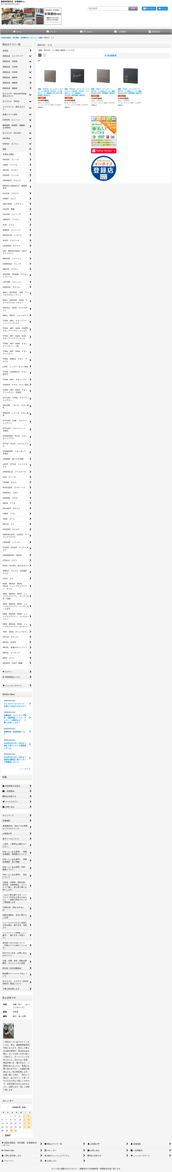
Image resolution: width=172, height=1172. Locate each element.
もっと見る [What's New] (25, 769)
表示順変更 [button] (111, 56)
